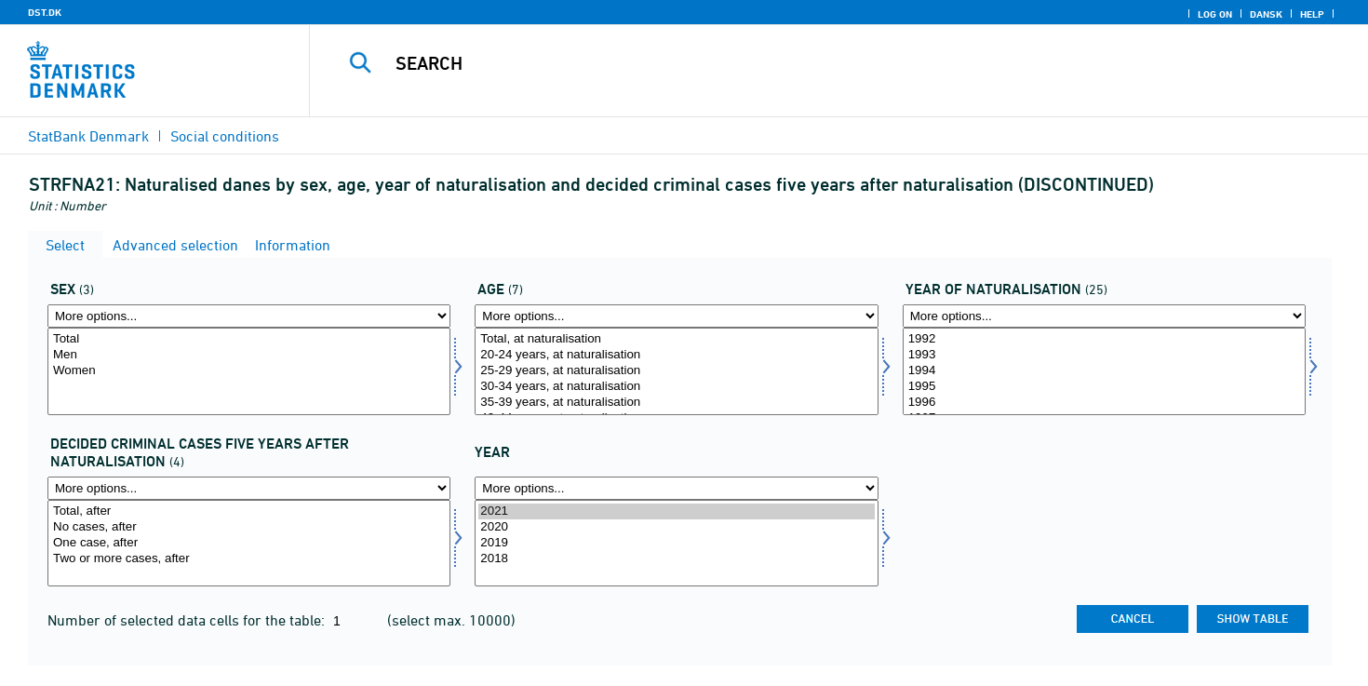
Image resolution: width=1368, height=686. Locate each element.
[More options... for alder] (676, 316)
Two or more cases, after (249, 559)
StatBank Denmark (88, 136)
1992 (1104, 339)
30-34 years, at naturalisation (676, 387)
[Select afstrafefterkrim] (248, 543)
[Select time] (676, 543)
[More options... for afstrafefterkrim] (248, 488)
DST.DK (44, 12)
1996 (1104, 402)
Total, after (249, 511)
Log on (1215, 13)
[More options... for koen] (248, 316)
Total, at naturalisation (676, 339)
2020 (676, 527)
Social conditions (224, 136)
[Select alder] (676, 371)
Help (1312, 13)
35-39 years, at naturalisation (676, 402)
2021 (676, 511)
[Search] (806, 63)
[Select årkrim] (1104, 371)
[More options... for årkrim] (1104, 316)
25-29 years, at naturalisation (676, 371)
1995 (1104, 387)
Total (249, 339)
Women (249, 371)
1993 (1104, 355)
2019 (676, 543)
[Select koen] (248, 371)
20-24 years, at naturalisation (676, 355)
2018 (676, 559)
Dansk (1266, 13)
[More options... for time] (676, 488)
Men (249, 355)
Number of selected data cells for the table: (188, 620)
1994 (1104, 371)
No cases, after (249, 527)
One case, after (249, 543)
